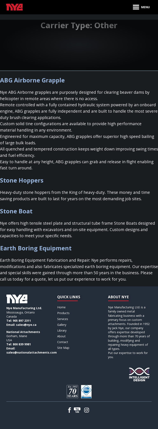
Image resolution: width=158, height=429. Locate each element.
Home (61, 307)
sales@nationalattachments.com (31, 352)
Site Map (63, 348)
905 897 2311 (22, 321)
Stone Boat (16, 211)
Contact (62, 342)
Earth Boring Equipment (36, 248)
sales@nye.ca (26, 325)
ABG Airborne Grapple (32, 80)
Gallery (61, 325)
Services (62, 319)
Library (61, 330)
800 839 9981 (22, 344)
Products (63, 313)
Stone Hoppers (21, 180)
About (61, 336)
